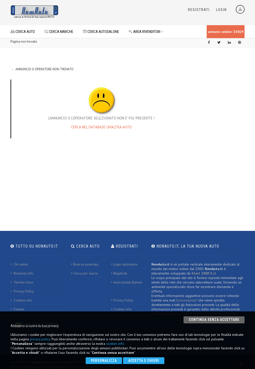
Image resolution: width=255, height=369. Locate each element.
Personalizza (104, 361)
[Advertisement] (121, 12)
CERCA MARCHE (59, 31)
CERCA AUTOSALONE (101, 31)
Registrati (199, 10)
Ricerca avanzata (84, 264)
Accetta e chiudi (143, 361)
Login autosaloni (124, 264)
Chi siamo (19, 264)
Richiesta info (21, 273)
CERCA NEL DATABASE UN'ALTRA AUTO (101, 127)
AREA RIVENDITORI (146, 31)
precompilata (186, 300)
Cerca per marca (84, 273)
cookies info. (115, 343)
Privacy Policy (22, 291)
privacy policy (40, 339)
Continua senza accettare (214, 320)
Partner (17, 309)
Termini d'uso (21, 282)
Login (221, 10)
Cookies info (21, 300)
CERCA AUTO (22, 31)
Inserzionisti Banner (126, 282)
